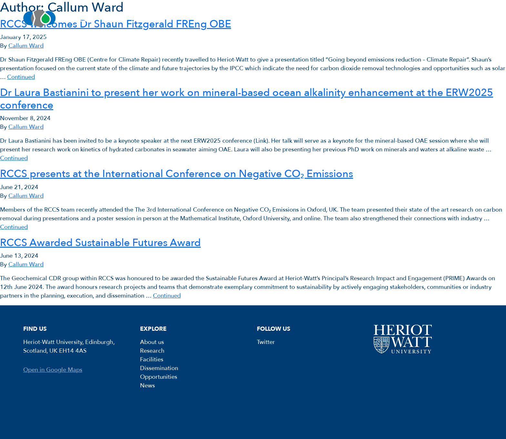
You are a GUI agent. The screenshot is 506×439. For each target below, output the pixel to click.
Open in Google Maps (52, 370)
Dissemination (315, 18)
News (459, 18)
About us (115, 18)
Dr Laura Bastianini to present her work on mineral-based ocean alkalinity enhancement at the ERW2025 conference (246, 99)
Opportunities (393, 18)
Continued (21, 77)
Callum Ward (26, 46)
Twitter (266, 342)
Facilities (244, 18)
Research (179, 18)
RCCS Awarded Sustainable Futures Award (100, 243)
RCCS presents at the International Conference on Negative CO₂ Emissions (176, 174)
